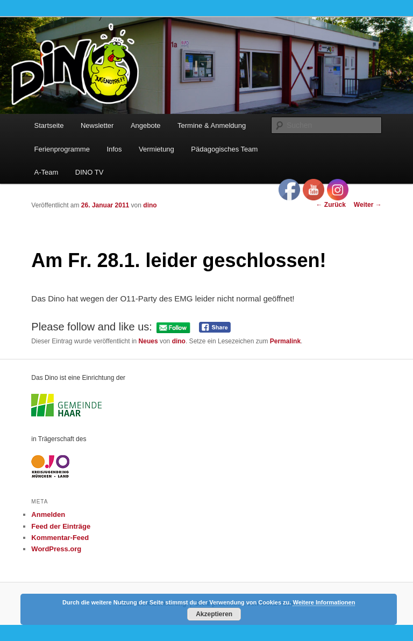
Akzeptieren (214, 614)
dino (149, 205)
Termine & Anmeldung (211, 125)
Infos (114, 149)
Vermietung (156, 149)
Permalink (285, 341)
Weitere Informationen (324, 602)
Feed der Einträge (60, 526)
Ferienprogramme (62, 149)
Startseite (49, 125)
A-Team (46, 172)
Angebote (146, 125)
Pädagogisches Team (224, 149)
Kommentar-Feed (60, 538)
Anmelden (48, 514)
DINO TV (89, 172)
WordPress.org (56, 549)
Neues (148, 341)
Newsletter (97, 125)
